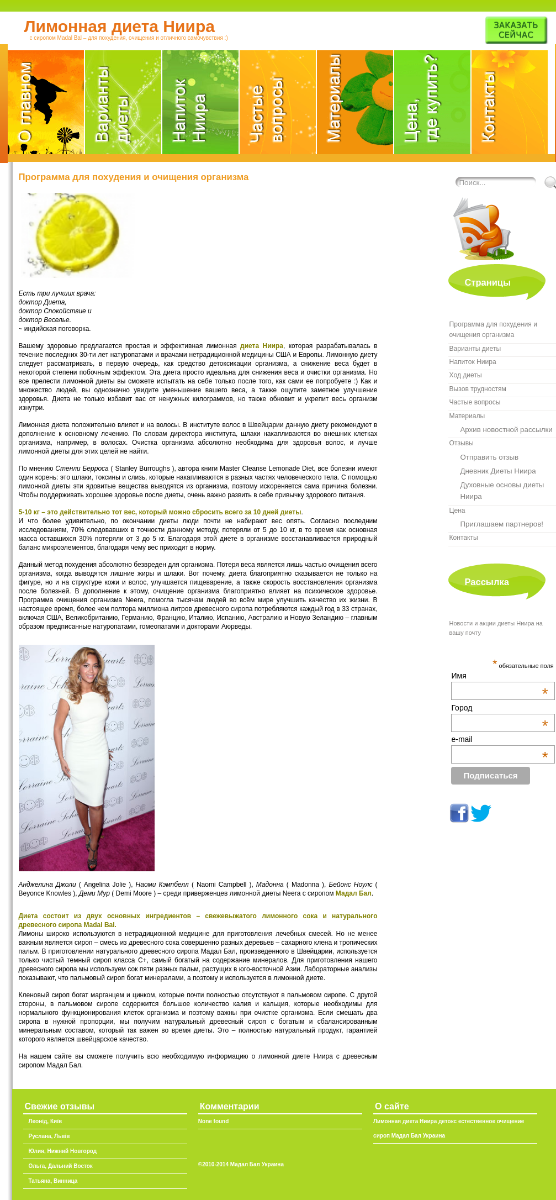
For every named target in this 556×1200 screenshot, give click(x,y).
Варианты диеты (123, 105)
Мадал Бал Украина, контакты (510, 105)
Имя (499, 675)
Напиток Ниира (201, 105)
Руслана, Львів (49, 1136)
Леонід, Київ (45, 1121)
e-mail (499, 739)
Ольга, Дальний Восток (61, 1166)
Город (499, 707)
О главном (46, 105)
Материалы (355, 105)
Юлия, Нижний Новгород (63, 1151)
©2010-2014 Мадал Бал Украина (241, 1164)
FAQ (278, 105)
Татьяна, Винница (53, 1181)
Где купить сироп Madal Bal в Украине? (433, 105)
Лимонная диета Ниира (119, 26)
